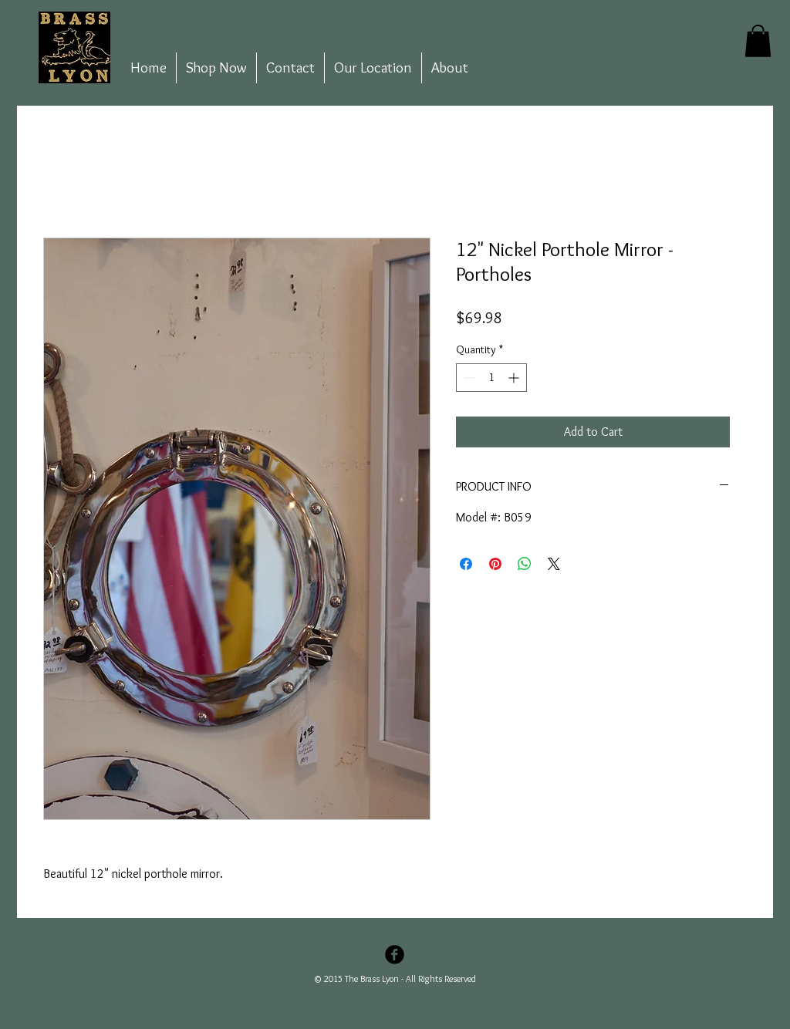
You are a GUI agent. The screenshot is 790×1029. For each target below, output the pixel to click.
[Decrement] (468, 377)
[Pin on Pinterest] (495, 564)
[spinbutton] (491, 377)
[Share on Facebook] (466, 564)
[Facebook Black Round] (394, 954)
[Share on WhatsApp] (524, 564)
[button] (757, 41)
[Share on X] (554, 564)
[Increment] (515, 377)
